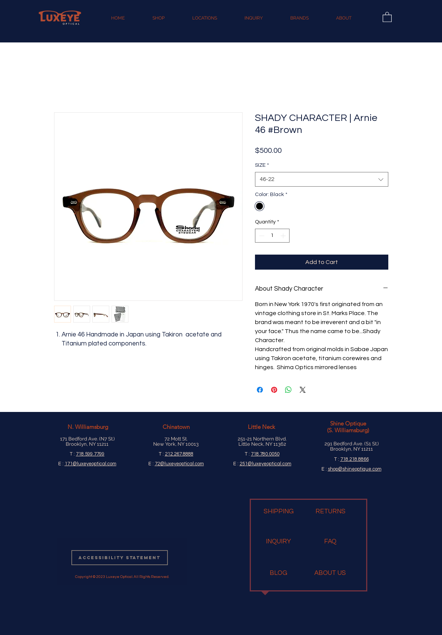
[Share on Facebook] (259, 389)
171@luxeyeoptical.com (90, 463)
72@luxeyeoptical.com (179, 463)
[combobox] (321, 179)
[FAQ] (330, 541)
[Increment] (283, 235)
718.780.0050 (265, 454)
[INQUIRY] (278, 541)
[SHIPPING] (278, 511)
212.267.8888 (179, 454)
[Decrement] (261, 235)
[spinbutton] (272, 235)
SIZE (262, 165)
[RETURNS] (330, 511)
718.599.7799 (90, 454)
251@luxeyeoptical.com (265, 463)
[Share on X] (302, 389)
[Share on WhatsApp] (288, 389)
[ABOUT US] (330, 573)
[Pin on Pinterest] (274, 389)
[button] (387, 16)
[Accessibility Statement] (119, 557)
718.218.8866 (354, 459)
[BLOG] (278, 573)
